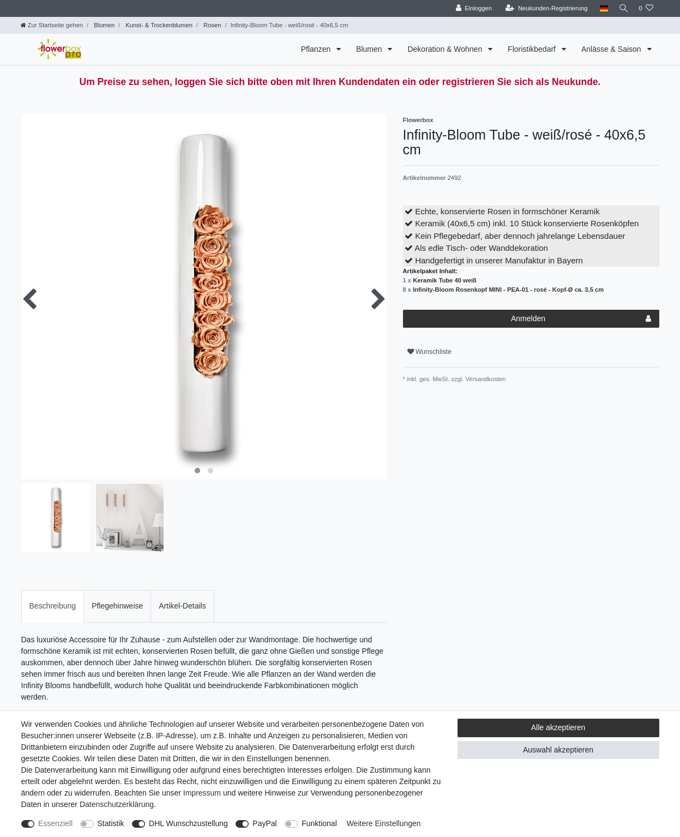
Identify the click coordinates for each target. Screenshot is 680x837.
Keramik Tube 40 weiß (445, 280)
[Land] (601, 8)
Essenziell (55, 823)
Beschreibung (52, 605)
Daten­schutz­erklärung (117, 804)
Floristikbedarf (533, 49)
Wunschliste (429, 352)
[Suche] (622, 8)
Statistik (111, 823)
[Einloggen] (471, 8)
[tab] (53, 606)
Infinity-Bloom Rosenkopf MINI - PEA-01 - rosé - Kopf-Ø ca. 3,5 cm (508, 289)
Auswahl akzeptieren (558, 749)
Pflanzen (317, 49)
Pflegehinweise (117, 605)
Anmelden (581, 319)
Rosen (211, 25)
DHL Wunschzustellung (188, 823)
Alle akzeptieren (558, 727)
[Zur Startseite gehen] (52, 25)
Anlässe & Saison (612, 49)
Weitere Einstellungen (384, 823)
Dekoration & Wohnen (445, 49)
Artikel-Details (182, 605)
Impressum (202, 792)
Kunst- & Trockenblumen (158, 25)
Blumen (103, 25)
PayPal (264, 823)
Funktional (319, 823)
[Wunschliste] (646, 8)
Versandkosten (485, 379)
